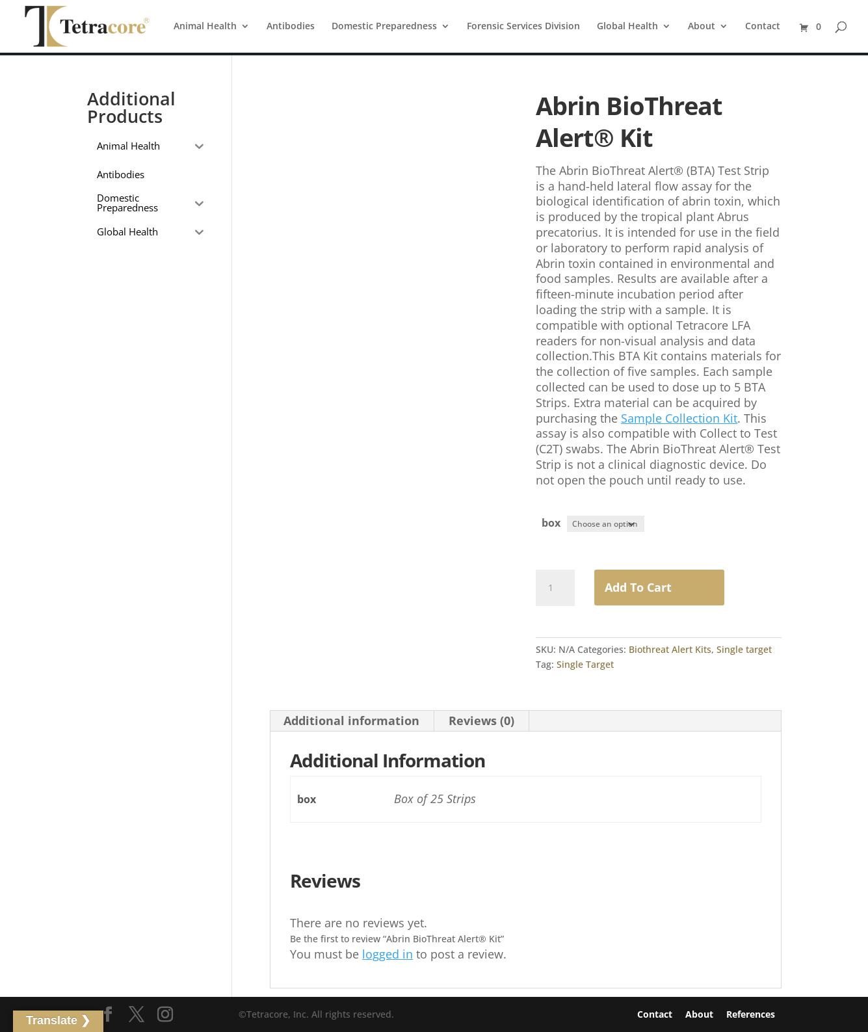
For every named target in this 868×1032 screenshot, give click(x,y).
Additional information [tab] (351, 720)
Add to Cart (638, 586)
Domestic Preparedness (384, 26)
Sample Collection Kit (679, 418)
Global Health (627, 26)
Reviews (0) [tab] (481, 720)
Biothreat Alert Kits (670, 648)
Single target (744, 648)
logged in (387, 953)
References (750, 1014)
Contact (762, 26)
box (551, 523)
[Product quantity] (555, 587)
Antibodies (291, 26)
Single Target (585, 663)
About (701, 26)
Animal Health (205, 26)
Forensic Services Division (523, 26)
